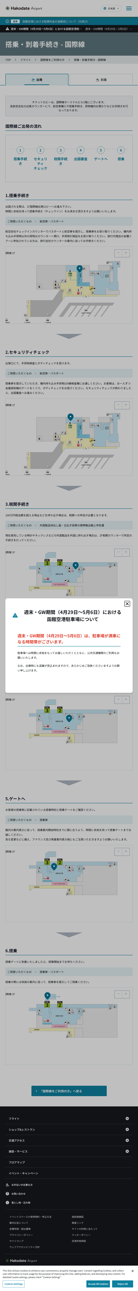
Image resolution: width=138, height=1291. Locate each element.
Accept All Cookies (98, 1283)
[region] (69, 1278)
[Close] (132, 1271)
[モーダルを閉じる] (127, 603)
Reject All (122, 1283)
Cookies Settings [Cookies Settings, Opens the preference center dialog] (14, 1283)
